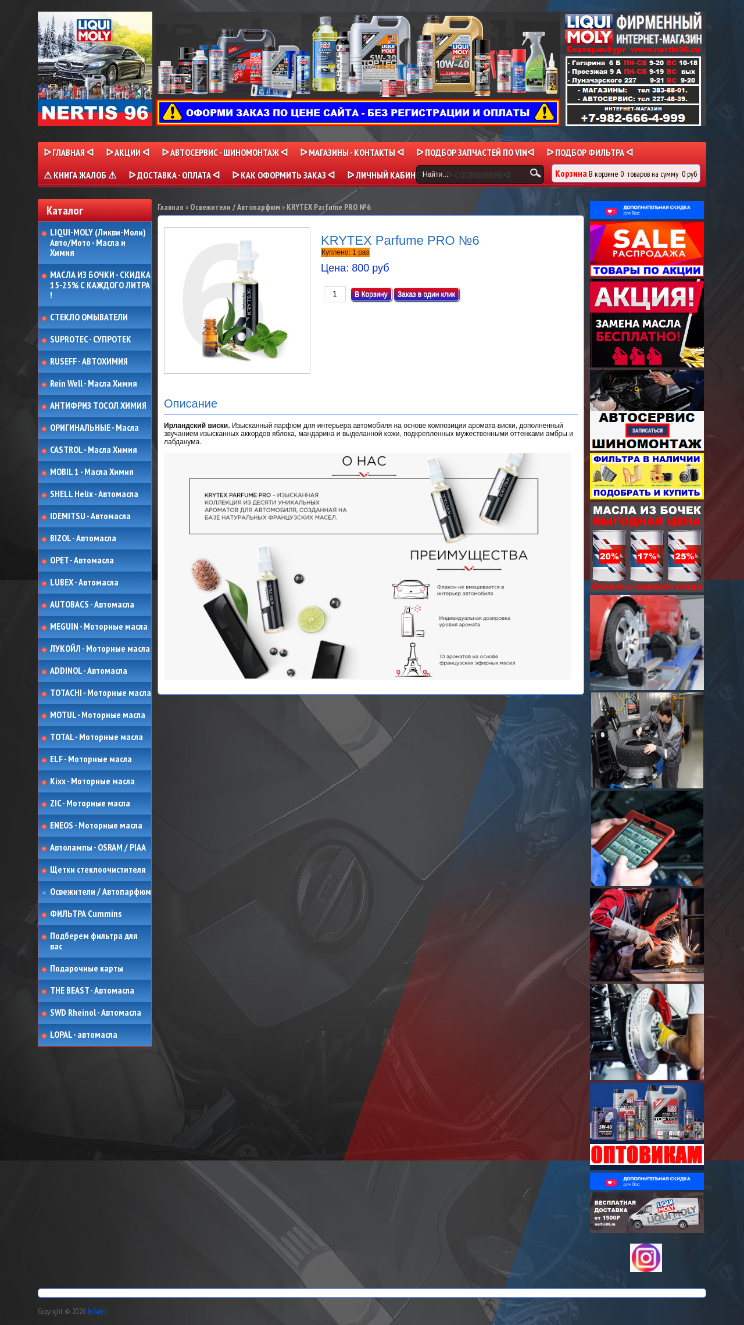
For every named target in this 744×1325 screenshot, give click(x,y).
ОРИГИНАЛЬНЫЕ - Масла (94, 428)
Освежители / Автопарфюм (100, 892)
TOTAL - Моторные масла (96, 737)
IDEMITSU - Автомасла (90, 516)
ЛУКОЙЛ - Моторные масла (100, 649)
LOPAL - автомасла (83, 1035)
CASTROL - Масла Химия (93, 450)
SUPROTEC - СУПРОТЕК (90, 339)
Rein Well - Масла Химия (93, 383)
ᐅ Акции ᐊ (127, 152)
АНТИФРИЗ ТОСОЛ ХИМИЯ (98, 406)
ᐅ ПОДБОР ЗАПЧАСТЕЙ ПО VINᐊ (475, 152)
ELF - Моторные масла (91, 759)
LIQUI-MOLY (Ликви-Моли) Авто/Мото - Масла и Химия (99, 242)
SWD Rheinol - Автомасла (95, 1013)
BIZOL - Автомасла (83, 538)
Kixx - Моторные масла (92, 781)
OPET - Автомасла (82, 560)
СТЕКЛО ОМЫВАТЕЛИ (89, 317)
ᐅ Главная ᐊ (69, 152)
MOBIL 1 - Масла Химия (92, 472)
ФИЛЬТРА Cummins (85, 914)
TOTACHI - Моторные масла (100, 693)
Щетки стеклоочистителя (98, 870)
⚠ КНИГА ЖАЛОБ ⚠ (80, 175)
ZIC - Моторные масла (90, 803)
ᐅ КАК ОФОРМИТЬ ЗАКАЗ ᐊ (283, 175)
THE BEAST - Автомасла (92, 990)
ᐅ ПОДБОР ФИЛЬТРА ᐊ (589, 152)
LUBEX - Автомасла (84, 582)
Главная (171, 207)
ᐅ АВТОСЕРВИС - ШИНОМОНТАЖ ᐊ (225, 152)
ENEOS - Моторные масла (96, 825)
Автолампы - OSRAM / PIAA (98, 847)
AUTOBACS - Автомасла (92, 604)
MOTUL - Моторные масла (97, 715)
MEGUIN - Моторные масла (99, 627)
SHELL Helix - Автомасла (94, 494)
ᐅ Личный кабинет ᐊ (390, 175)
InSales (97, 1311)
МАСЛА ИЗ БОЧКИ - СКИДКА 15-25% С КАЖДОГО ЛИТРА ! (100, 285)
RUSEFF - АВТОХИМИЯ (89, 361)
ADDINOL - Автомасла (88, 671)
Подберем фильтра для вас (94, 941)
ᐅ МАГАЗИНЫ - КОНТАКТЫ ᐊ (352, 152)
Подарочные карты (86, 968)
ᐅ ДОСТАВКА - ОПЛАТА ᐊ (174, 175)
